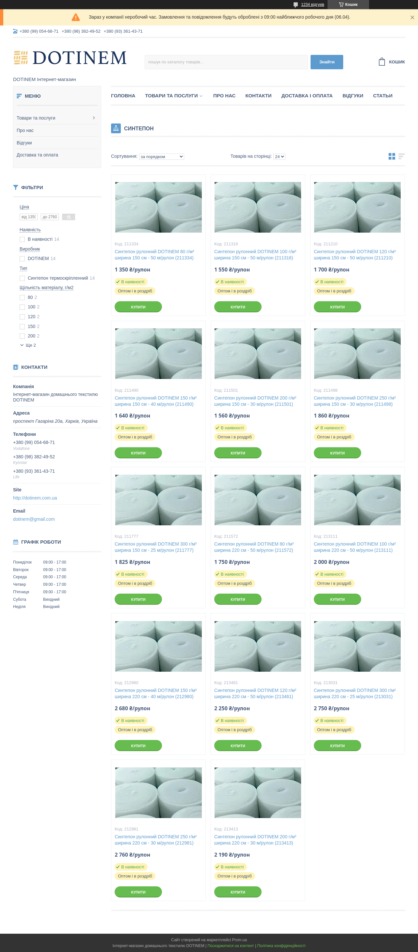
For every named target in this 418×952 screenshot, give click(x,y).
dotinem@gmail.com (34, 519)
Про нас (25, 130)
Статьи (383, 95)
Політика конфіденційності (281, 946)
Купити (138, 307)
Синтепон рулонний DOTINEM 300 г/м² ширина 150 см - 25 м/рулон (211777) (156, 547)
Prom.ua (239, 940)
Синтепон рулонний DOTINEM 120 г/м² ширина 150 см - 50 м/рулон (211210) (355, 254)
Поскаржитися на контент (230, 946)
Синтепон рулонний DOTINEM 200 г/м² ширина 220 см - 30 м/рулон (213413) (255, 839)
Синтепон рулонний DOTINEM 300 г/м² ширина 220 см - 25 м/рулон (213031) (355, 693)
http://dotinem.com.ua (35, 498)
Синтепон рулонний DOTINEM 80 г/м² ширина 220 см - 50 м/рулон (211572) (254, 547)
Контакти (258, 95)
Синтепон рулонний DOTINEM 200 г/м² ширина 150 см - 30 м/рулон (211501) (255, 401)
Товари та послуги (36, 118)
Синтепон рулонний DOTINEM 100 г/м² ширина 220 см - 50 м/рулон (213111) (355, 547)
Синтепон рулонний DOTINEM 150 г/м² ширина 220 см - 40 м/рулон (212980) (156, 693)
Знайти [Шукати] (327, 61)
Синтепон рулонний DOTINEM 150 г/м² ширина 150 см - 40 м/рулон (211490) (156, 401)
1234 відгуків (312, 4)
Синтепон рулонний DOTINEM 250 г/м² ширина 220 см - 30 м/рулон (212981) (156, 839)
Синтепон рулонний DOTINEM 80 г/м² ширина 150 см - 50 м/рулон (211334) (154, 254)
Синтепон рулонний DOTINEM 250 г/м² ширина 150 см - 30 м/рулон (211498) (355, 401)
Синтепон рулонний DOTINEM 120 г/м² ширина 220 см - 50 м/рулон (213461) (255, 693)
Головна (123, 95)
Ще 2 (31, 345)
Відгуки (24, 142)
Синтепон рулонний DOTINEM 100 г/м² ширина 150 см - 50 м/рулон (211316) (255, 254)
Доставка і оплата (307, 95)
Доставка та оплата (37, 154)
